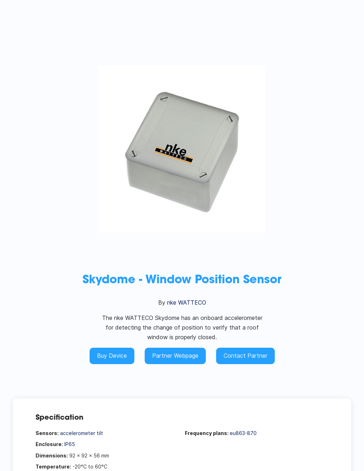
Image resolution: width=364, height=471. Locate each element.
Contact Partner (245, 355)
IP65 (69, 444)
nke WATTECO (186, 302)
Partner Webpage (175, 355)
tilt (100, 433)
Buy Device (112, 355)
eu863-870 (243, 433)
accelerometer (77, 433)
